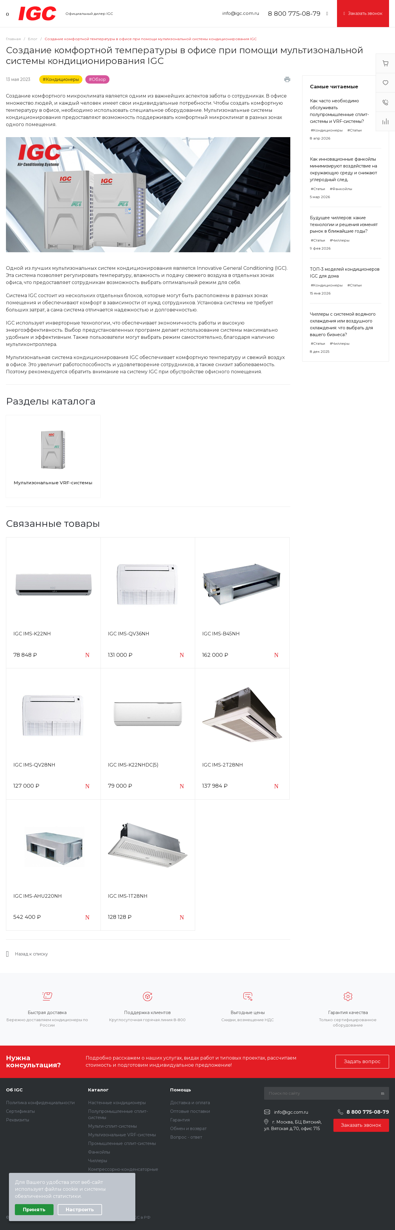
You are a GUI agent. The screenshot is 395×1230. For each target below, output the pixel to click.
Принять (34, 1209)
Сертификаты (20, 1111)
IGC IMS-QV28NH (34, 765)
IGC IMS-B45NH (221, 634)
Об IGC (14, 1090)
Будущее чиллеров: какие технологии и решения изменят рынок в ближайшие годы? (344, 224)
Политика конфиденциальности (40, 1102)
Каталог (98, 1090)
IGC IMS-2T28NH (222, 765)
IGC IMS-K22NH (32, 634)
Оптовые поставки (190, 1111)
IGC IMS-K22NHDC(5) (133, 765)
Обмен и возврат (188, 1128)
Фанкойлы (99, 1152)
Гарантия (180, 1120)
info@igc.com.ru (240, 13)
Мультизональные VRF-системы (53, 482)
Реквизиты (17, 1120)
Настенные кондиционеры (117, 1102)
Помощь (180, 1090)
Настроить (80, 1209)
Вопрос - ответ (186, 1137)
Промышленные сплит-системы (122, 1143)
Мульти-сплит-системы (112, 1126)
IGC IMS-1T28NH (128, 896)
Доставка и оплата (190, 1102)
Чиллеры (97, 1160)
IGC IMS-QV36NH (128, 634)
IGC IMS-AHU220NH (37, 896)
